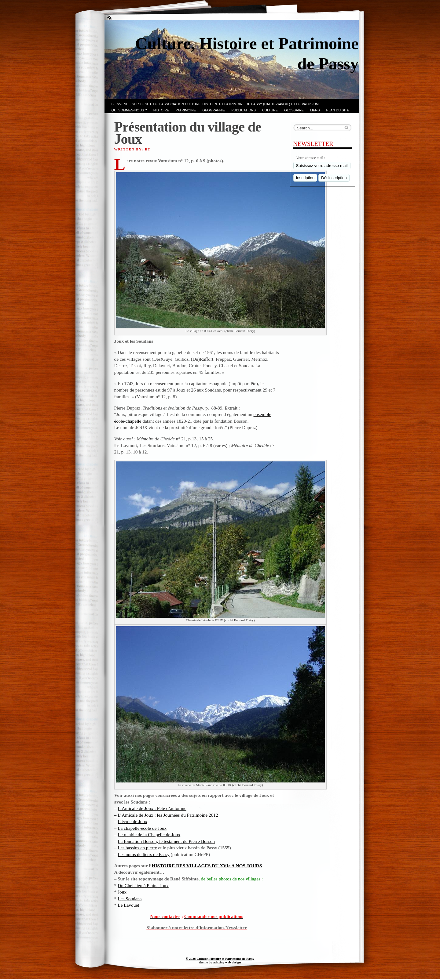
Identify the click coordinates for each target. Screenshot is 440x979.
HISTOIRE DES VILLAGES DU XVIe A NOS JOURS (207, 865)
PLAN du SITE (337, 110)
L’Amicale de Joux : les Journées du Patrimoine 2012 (167, 815)
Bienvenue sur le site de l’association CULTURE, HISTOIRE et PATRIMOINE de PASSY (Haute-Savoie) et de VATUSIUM (215, 104)
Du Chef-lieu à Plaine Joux (143, 885)
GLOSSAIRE (294, 110)
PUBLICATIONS (243, 110)
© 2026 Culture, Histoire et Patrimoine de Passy (220, 958)
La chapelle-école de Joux (142, 828)
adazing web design (227, 962)
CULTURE (270, 110)
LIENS (315, 110)
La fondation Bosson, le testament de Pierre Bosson (166, 841)
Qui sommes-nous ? (129, 110)
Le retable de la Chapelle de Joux (149, 834)
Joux (122, 891)
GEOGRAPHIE (213, 110)
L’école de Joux (132, 821)
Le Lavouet (128, 905)
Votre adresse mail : (310, 158)
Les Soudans (129, 898)
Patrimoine (185, 110)
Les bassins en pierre (137, 847)
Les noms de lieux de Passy (144, 854)
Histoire (161, 110)
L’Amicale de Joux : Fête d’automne (152, 808)
